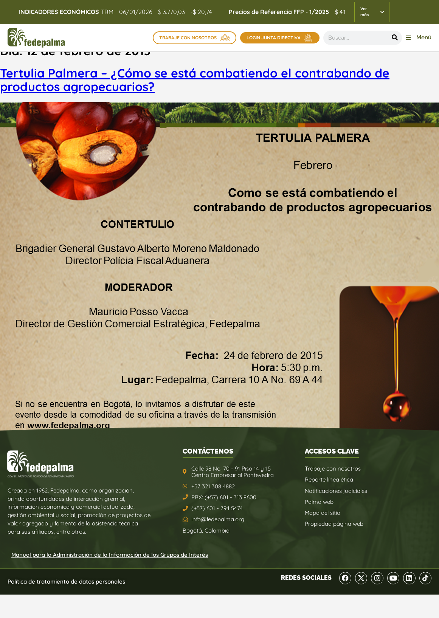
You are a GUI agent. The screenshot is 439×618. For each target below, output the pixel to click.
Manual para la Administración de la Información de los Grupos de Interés (109, 554)
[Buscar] (395, 38)
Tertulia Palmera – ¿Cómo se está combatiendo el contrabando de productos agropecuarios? (194, 79)
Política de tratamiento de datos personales (66, 581)
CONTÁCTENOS (208, 451)
